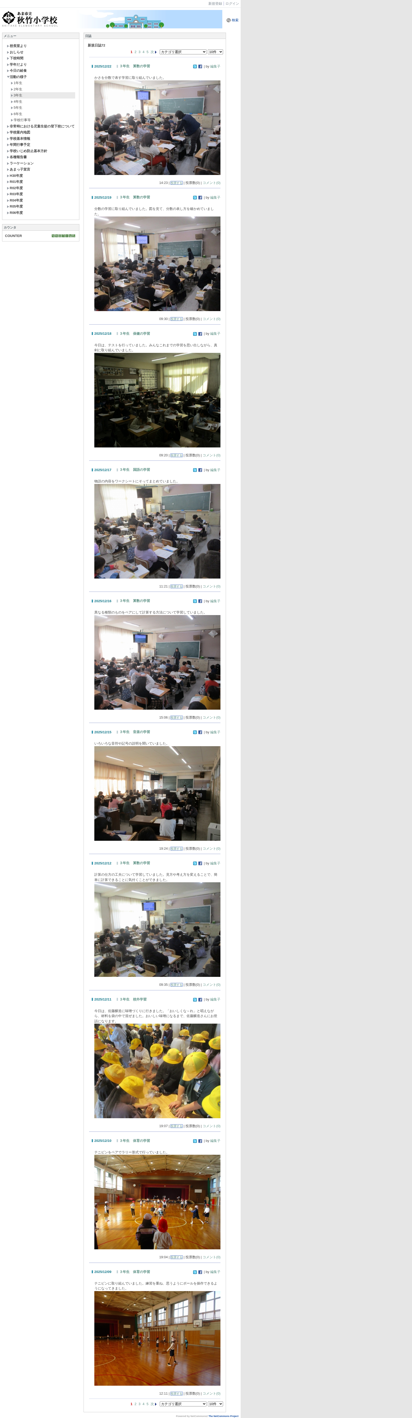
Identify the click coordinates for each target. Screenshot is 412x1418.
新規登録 (215, 4)
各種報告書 (17, 157)
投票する (176, 182)
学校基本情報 (18, 139)
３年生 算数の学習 (134, 66)
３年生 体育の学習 (134, 1141)
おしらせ (15, 52)
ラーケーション (20, 163)
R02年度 (15, 188)
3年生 (16, 95)
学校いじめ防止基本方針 (27, 151)
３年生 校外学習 (133, 999)
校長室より (17, 46)
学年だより (17, 64)
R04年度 (15, 200)
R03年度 (15, 194)
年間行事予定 (18, 145)
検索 (232, 20)
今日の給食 (17, 71)
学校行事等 (21, 120)
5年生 (16, 108)
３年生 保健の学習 (134, 334)
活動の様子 (17, 77)
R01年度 (15, 182)
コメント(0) (211, 183)
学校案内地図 (18, 132)
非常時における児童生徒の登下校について (41, 126)
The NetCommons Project (223, 1416)
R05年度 (15, 206)
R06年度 (15, 213)
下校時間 (15, 58)
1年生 (16, 83)
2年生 (16, 89)
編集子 (215, 66)
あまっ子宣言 (18, 169)
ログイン (232, 4)
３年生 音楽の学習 (134, 732)
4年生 (16, 102)
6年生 (16, 114)
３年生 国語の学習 (134, 470)
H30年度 (15, 176)
